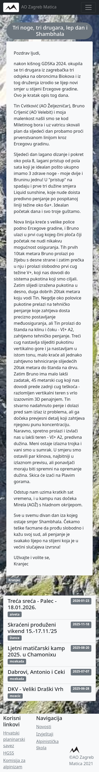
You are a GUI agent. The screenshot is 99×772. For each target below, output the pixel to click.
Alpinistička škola (47, 744)
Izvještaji (44, 734)
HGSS (8, 753)
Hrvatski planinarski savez (14, 739)
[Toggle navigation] (88, 7)
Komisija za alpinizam (14, 763)
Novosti (43, 727)
